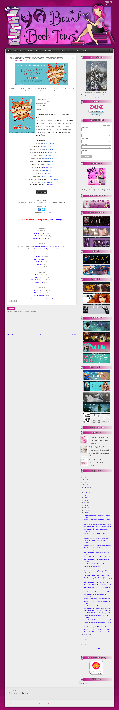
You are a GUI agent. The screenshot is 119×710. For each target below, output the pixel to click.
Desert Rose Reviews (39, 295)
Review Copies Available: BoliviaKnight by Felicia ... (98, 598)
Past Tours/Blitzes (50, 50)
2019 (84, 480)
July (85, 500)
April (85, 507)
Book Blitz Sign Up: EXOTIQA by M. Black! (96, 538)
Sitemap (104, 703)
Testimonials (63, 50)
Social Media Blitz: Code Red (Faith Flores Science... (98, 605)
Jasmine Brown (48, 184)
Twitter (108, 2)
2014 (84, 642)
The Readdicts (39, 256)
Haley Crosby (47, 212)
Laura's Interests (39, 267)
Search (110, 50)
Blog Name (95, 138)
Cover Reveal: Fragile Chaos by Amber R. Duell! (97, 575)
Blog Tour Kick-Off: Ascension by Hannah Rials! (97, 582)
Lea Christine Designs (45, 703)
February (86, 512)
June (85, 502)
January (86, 634)
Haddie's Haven (39, 282)
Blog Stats (95, 150)
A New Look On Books (39, 290)
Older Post (74, 334)
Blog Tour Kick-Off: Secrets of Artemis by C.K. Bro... (98, 610)
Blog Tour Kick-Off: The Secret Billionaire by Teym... (98, 526)
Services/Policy (19, 50)
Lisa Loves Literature (34, 236)
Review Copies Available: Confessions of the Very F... (98, 620)
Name (95, 133)
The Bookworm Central (39, 274)
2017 (84, 485)
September (87, 495)
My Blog (83, 50)
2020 (84, 477)
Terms (92, 703)
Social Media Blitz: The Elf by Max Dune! (95, 564)
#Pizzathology (56, 220)
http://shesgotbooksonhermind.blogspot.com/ (47, 246)
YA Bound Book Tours (20, 703)
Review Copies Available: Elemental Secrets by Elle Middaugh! (98, 440)
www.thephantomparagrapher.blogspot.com (46, 298)
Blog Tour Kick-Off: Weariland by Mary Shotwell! (97, 557)
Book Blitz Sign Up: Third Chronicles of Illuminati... (97, 627)
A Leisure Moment (39, 293)
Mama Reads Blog (36, 280)
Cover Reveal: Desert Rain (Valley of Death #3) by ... (98, 591)
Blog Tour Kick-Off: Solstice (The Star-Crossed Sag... (98, 631)
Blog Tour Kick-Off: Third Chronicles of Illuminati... (97, 608)
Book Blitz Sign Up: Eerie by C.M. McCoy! (95, 547)
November (87, 490)
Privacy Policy (84, 683)
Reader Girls (39, 264)
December (87, 487)
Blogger (99, 648)
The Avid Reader (38, 261)
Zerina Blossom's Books (39, 238)
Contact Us (74, 50)
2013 (84, 644)
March (86, 510)
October (86, 492)
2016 (84, 637)
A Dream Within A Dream (39, 233)
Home (9, 50)
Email (106, 2)
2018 (84, 482)
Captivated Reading (39, 277)
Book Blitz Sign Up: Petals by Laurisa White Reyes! (97, 550)
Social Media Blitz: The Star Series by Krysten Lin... (97, 613)
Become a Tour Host (34, 50)
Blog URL (95, 144)
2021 (84, 475)
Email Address (95, 127)
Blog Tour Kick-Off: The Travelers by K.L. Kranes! (97, 585)
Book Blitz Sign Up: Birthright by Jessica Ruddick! (97, 545)
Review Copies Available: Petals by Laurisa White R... (98, 524)
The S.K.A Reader (39, 259)
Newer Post (10, 334)
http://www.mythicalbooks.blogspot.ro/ (42, 249)
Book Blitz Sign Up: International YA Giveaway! (96, 629)
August (86, 497)
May (85, 505)
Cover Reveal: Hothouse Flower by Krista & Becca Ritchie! (98, 463)
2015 (84, 639)
